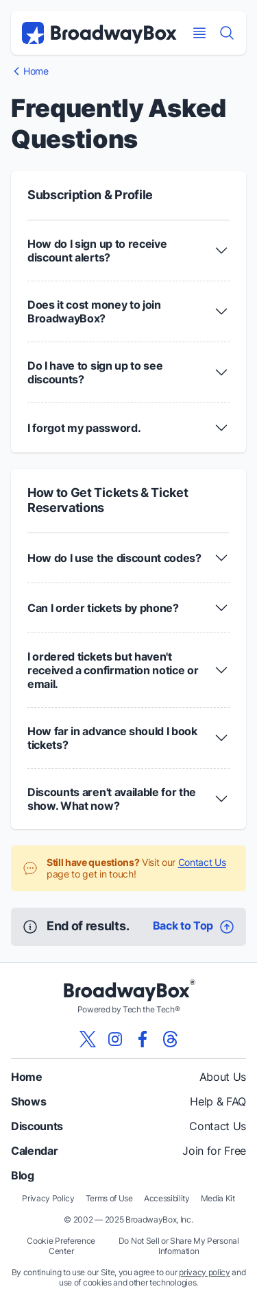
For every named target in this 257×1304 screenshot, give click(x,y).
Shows (28, 1101)
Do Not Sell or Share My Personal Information (179, 1246)
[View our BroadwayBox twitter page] (87, 1039)
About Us (222, 1077)
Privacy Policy (48, 1198)
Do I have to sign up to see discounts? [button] (94, 372)
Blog (22, 1175)
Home (26, 1077)
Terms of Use (109, 1198)
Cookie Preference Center (61, 1246)
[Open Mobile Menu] (199, 33)
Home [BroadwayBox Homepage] (36, 71)
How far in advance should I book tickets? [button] (112, 738)
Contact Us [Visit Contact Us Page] (202, 862)
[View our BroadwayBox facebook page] (142, 1039)
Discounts (37, 1126)
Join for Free (214, 1151)
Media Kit (218, 1198)
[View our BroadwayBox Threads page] (170, 1039)
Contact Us (217, 1126)
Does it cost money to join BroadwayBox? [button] (94, 311)
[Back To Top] (194, 927)
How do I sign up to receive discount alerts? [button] (97, 250)
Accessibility (167, 1198)
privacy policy (204, 1272)
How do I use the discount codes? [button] (114, 558)
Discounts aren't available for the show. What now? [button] (111, 799)
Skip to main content (129, 0)
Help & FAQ (218, 1101)
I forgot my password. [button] (83, 428)
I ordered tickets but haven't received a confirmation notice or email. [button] (112, 670)
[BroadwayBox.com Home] (99, 33)
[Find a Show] (227, 33)
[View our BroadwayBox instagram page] (115, 1039)
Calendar (34, 1151)
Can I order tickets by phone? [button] (103, 608)
